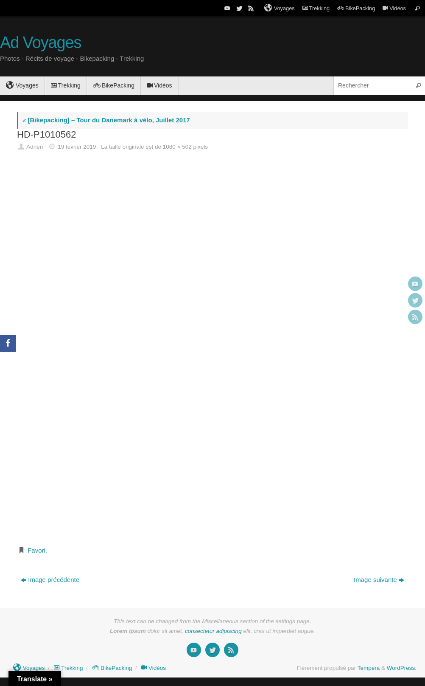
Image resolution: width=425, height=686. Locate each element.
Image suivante (379, 579)
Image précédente (50, 579)
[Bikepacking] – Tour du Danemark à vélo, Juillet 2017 (106, 120)
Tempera (369, 668)
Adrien (34, 147)
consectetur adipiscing (213, 631)
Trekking (316, 8)
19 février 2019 (77, 147)
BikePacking (356, 8)
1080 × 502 (177, 147)
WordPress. (402, 668)
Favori (36, 550)
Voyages (279, 8)
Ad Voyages (40, 42)
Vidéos (394, 8)
